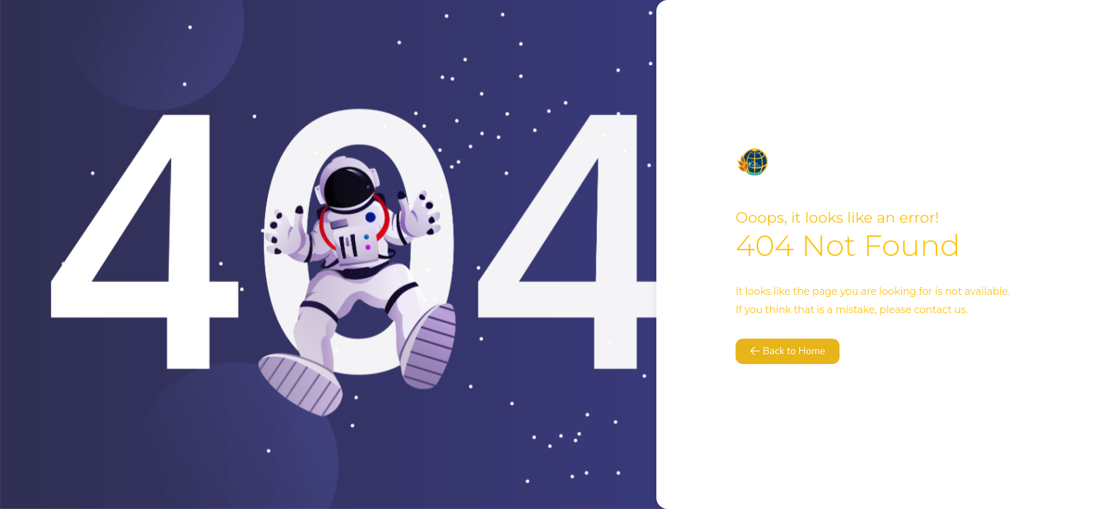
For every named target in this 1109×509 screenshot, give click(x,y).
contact (932, 309)
